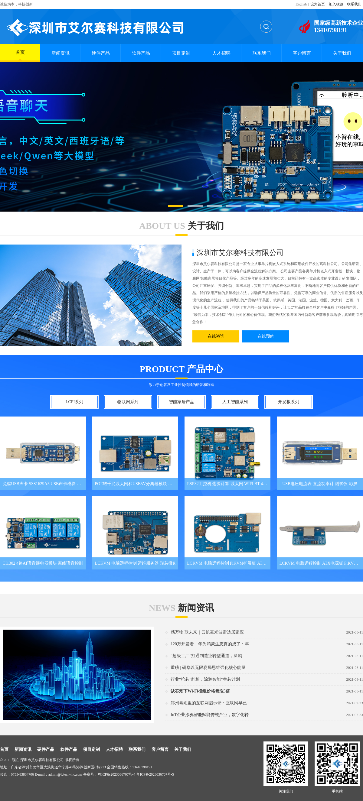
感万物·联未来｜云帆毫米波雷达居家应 (207, 632)
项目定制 (181, 53)
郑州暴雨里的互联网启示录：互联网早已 (209, 703)
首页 (20, 55)
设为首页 (317, 4)
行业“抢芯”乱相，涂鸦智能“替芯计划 (205, 679)
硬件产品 (101, 53)
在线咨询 (216, 336)
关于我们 (342, 53)
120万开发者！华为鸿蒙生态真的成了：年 (210, 644)
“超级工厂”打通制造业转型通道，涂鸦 (206, 655)
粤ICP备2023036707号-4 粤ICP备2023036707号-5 (136, 774)
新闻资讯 (60, 53)
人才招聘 (221, 53)
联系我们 (354, 4)
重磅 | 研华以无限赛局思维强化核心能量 (208, 667)
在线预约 (265, 336)
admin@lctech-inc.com (65, 774)
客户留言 (302, 53)
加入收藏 (336, 4)
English (301, 4)
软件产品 (141, 53)
